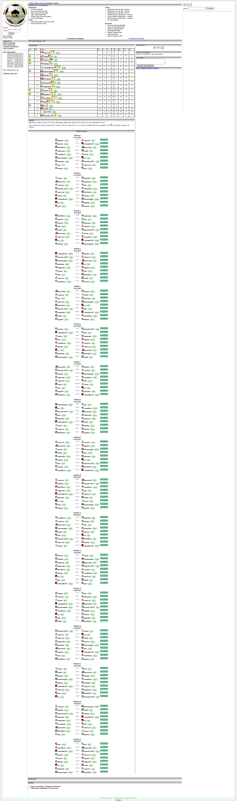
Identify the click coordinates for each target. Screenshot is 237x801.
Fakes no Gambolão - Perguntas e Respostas (45, 786)
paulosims (46, 83)
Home (32, 3)
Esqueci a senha (8, 37)
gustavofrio (47, 112)
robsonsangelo (48, 71)
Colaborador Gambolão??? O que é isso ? (44, 788)
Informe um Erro (131, 798)
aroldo (45, 57)
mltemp (46, 64)
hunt (45, 109)
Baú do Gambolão (9, 43)
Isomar (45, 90)
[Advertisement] (208, 60)
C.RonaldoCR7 (48, 67)
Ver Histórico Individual (75, 38)
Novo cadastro (7, 36)
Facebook (49, 3)
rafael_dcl (46, 53)
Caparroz (46, 60)
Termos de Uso (119, 798)
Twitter (55, 3)
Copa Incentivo (8, 48)
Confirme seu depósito (10, 47)
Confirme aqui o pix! (10, 73)
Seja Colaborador (9, 45)
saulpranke (47, 86)
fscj (44, 106)
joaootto (46, 75)
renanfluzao (47, 98)
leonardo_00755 (48, 115)
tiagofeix (46, 94)
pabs (45, 102)
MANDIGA (47, 79)
